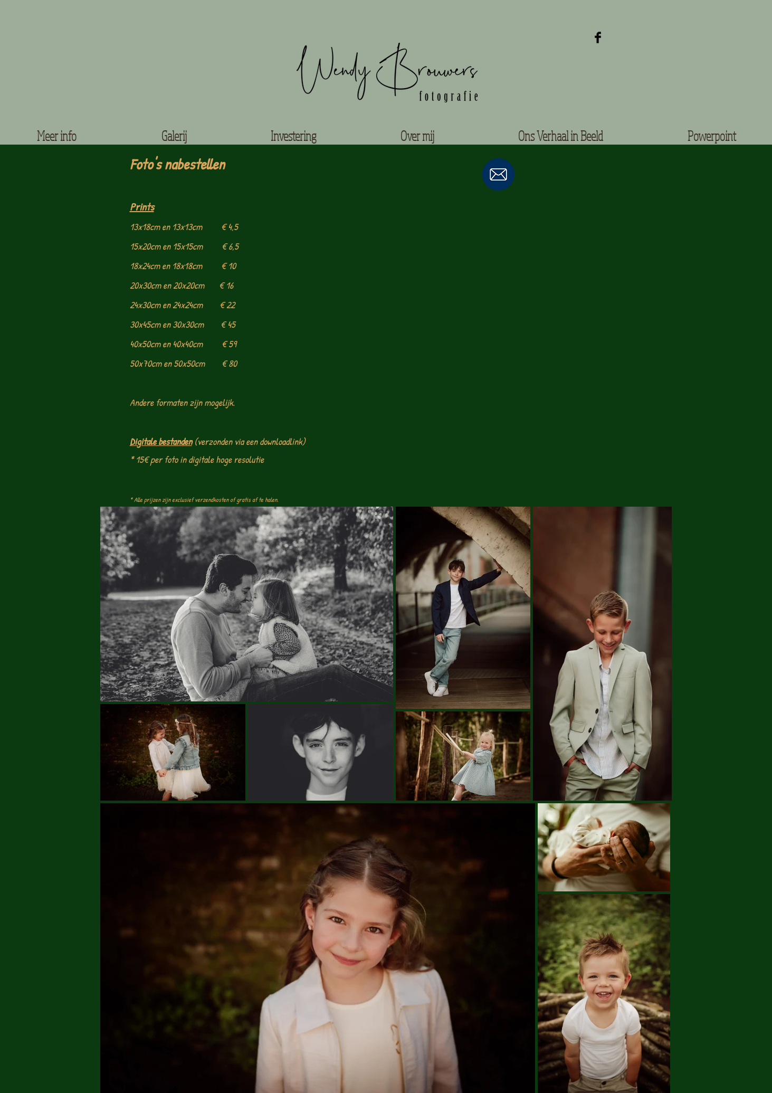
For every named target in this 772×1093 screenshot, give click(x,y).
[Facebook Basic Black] (598, 37)
